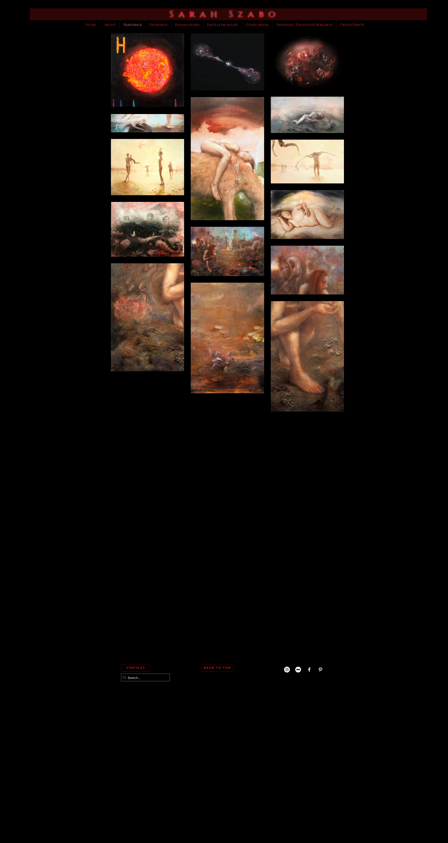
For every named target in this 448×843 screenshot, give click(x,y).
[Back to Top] (217, 668)
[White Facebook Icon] (309, 669)
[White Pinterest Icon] (320, 669)
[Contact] (135, 668)
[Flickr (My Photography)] (298, 669)
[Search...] (144, 678)
